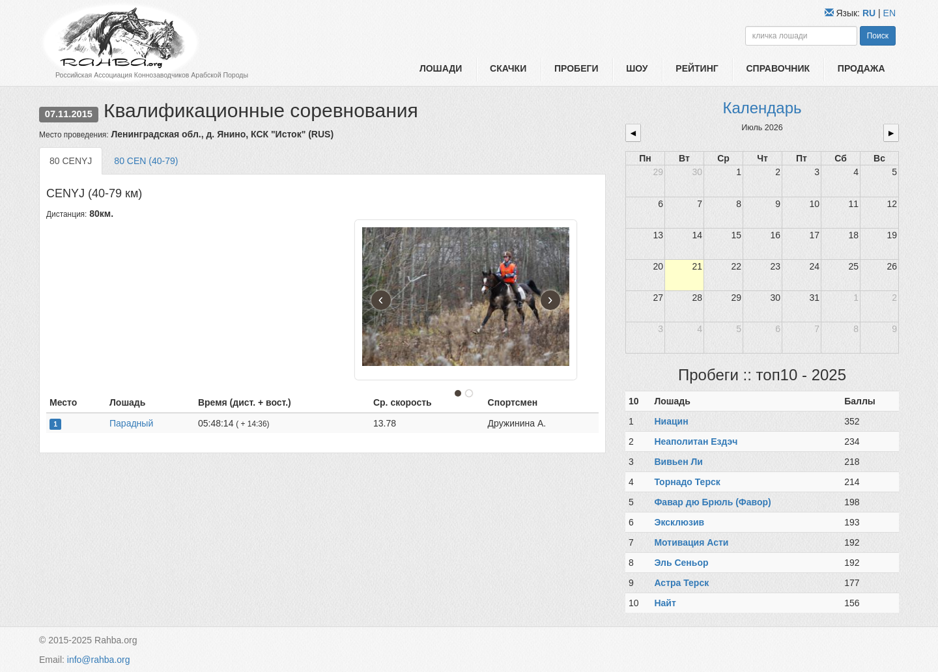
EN (889, 13)
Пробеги (576, 68)
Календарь (761, 108)
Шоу (636, 68)
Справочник (778, 68)
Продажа (861, 68)
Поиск (877, 35)
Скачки (508, 68)
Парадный (131, 423)
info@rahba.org (98, 659)
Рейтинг (696, 68)
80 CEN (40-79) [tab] (146, 161)
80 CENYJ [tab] (71, 161)
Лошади (440, 68)
